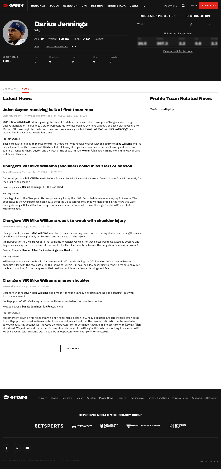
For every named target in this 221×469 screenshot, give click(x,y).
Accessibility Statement (205, 398)
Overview (9, 88)
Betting (97, 6)
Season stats (10, 56)
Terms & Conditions (158, 398)
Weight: (52, 38)
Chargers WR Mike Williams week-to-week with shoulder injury (64, 221)
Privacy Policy (180, 398)
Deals (134, 6)
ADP (36, 46)
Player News (106, 398)
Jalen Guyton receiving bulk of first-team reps (48, 110)
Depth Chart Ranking (57, 46)
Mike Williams (123, 143)
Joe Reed (43, 147)
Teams (54, 398)
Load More (72, 348)
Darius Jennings (118, 129)
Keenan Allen (89, 150)
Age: (36, 38)
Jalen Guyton (29, 122)
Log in (193, 5)
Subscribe (209, 5)
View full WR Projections (178, 54)
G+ (27, 448)
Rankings (38, 6)
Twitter (16, 448)
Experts (121, 398)
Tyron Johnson (94, 129)
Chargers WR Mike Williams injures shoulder (46, 280)
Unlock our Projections (178, 36)
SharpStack (116, 6)
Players (42, 398)
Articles (91, 398)
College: (99, 38)
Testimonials (136, 398)
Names (79, 398)
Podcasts (170, 6)
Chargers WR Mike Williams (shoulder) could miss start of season (67, 166)
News (25, 88)
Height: (77, 38)
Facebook (6, 448)
